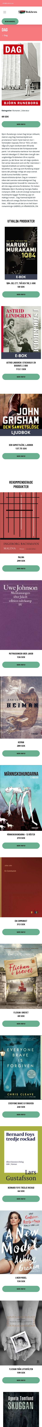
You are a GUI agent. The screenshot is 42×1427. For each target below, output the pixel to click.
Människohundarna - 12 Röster (21, 834)
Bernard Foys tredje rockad (21, 1187)
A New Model (21, 1277)
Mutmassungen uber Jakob (21, 653)
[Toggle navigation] (5, 12)
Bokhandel (10, 21)
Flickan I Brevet (21, 1012)
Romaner (16, 110)
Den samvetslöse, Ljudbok (21, 444)
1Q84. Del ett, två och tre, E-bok (21, 283)
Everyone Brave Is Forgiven (21, 1103)
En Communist (21, 920)
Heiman (21, 742)
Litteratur (25, 110)
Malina (21, 557)
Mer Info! (21, 124)
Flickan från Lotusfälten (21, 1369)
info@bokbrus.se (8, 3)
